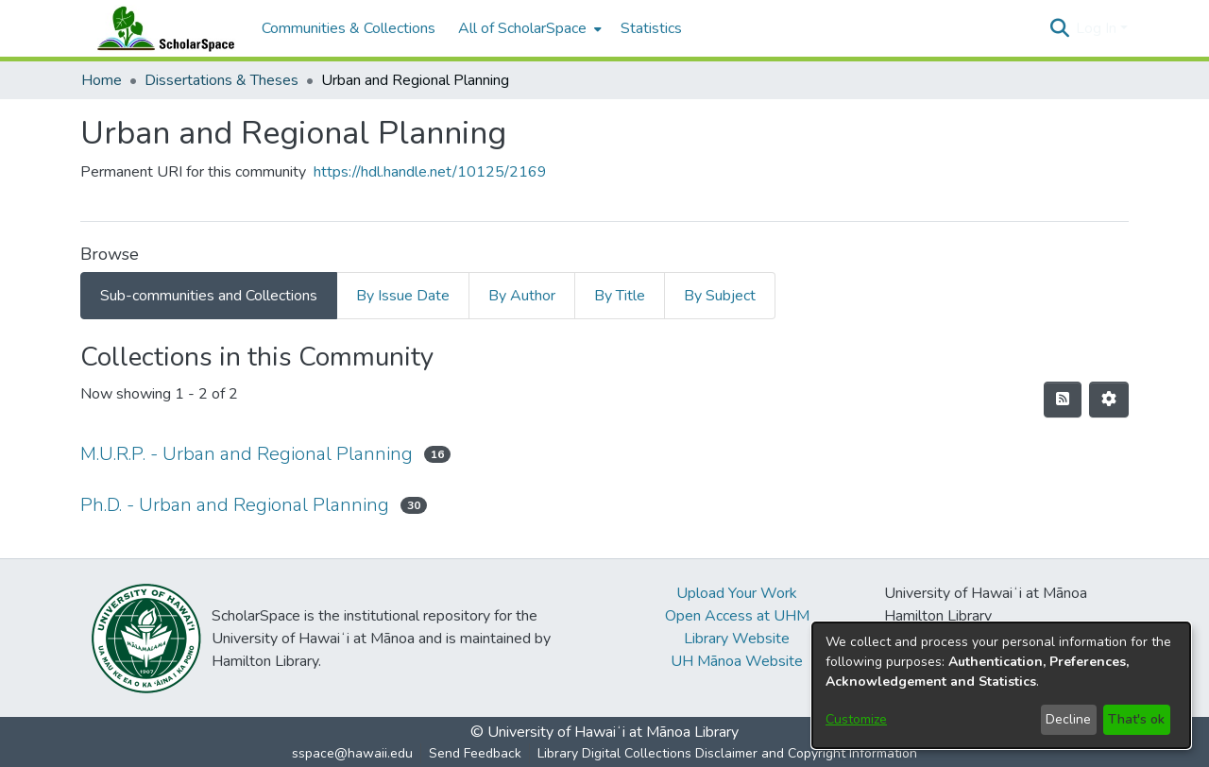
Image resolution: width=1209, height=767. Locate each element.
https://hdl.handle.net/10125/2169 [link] (430, 172)
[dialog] (1001, 685)
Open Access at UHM (737, 615)
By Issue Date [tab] (403, 295)
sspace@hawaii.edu (352, 753)
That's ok (1136, 719)
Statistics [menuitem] (651, 28)
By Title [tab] (619, 295)
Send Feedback (475, 753)
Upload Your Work (736, 593)
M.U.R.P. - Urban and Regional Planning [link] (246, 454)
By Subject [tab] (720, 295)
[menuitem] (528, 28)
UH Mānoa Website (737, 661)
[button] (1059, 28)
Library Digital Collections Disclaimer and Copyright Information (727, 753)
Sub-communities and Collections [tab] (208, 295)
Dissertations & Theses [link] (221, 80)
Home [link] (101, 80)
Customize (856, 719)
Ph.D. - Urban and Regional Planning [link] (234, 505)
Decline (1068, 719)
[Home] (161, 28)
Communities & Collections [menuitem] (348, 28)
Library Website (737, 638)
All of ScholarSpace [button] (522, 28)
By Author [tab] (521, 295)
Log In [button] (1098, 28)
